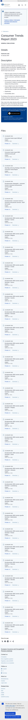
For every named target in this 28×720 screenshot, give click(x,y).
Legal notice (4, 682)
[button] (7, 143)
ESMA (2, 692)
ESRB (2, 694)
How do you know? (22, 0)
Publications (5, 31)
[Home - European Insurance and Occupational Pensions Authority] (9, 5)
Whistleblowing (4, 678)
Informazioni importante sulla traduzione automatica (12, 21)
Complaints (3, 656)
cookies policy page (10, 705)
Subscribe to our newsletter (7, 663)
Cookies (3, 680)
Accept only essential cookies (13, 716)
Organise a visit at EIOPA (7, 661)
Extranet (3, 688)
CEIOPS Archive (5, 696)
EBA (2, 690)
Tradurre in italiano (8, 20)
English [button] (19, 5)
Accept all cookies (10, 713)
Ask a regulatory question (7, 658)
